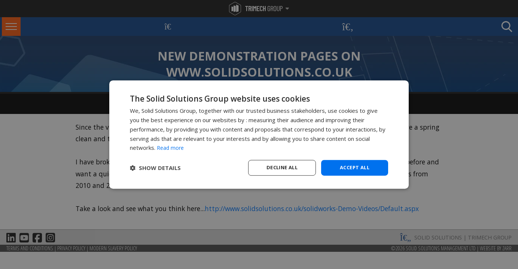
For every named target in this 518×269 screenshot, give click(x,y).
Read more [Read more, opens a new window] (171, 147)
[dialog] (259, 134)
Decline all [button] (282, 167)
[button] (155, 167)
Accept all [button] (354, 167)
